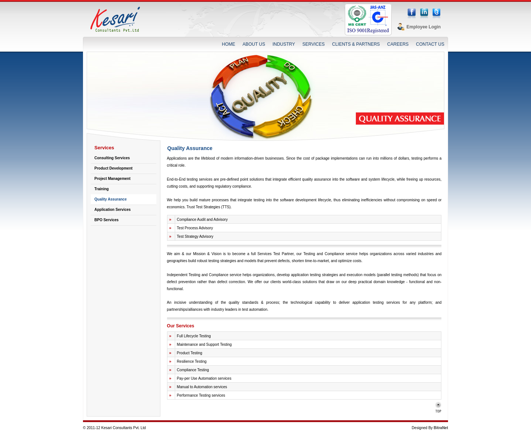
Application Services (112, 210)
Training (101, 189)
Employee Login (423, 26)
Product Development (113, 168)
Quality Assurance (110, 199)
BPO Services (106, 220)
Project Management (112, 179)
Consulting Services (112, 158)
